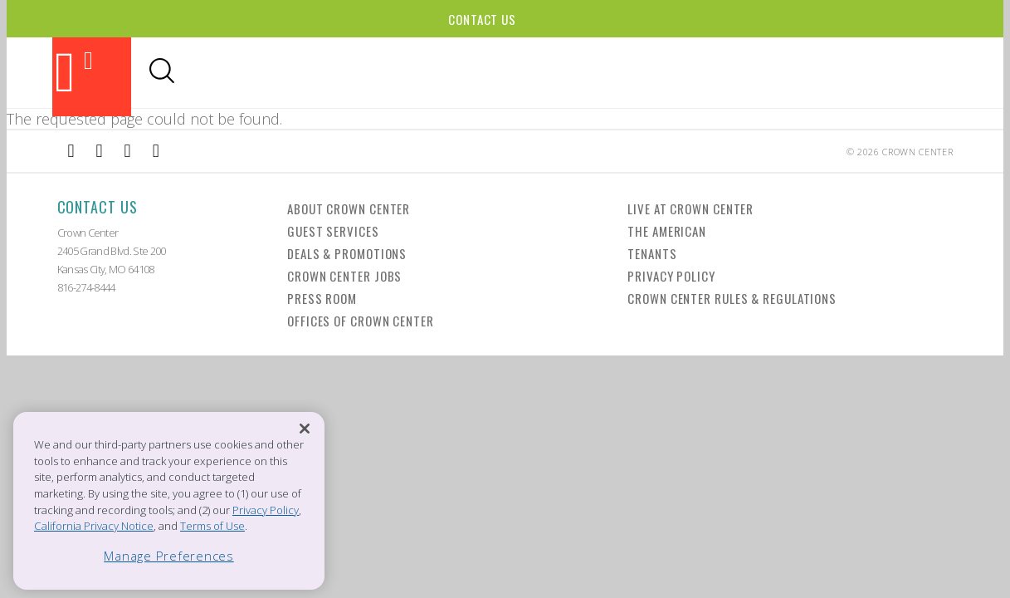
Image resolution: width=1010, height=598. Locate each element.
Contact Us (482, 19)
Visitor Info (668, 72)
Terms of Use (212, 525)
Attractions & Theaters (254, 72)
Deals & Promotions (347, 253)
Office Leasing (867, 72)
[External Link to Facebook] (71, 151)
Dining (375, 72)
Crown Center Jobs (344, 275)
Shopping (444, 72)
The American (666, 230)
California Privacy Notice (94, 525)
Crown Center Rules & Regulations (732, 298)
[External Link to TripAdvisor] (128, 151)
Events (516, 72)
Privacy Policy (671, 275)
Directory (767, 72)
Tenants (651, 253)
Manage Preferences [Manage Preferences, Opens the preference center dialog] (169, 555)
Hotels (580, 72)
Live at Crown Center (690, 208)
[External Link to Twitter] (156, 151)
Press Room (322, 298)
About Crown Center (348, 208)
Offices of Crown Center (360, 320)
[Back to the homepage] (91, 76)
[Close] (305, 429)
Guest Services (333, 230)
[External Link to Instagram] (99, 151)
